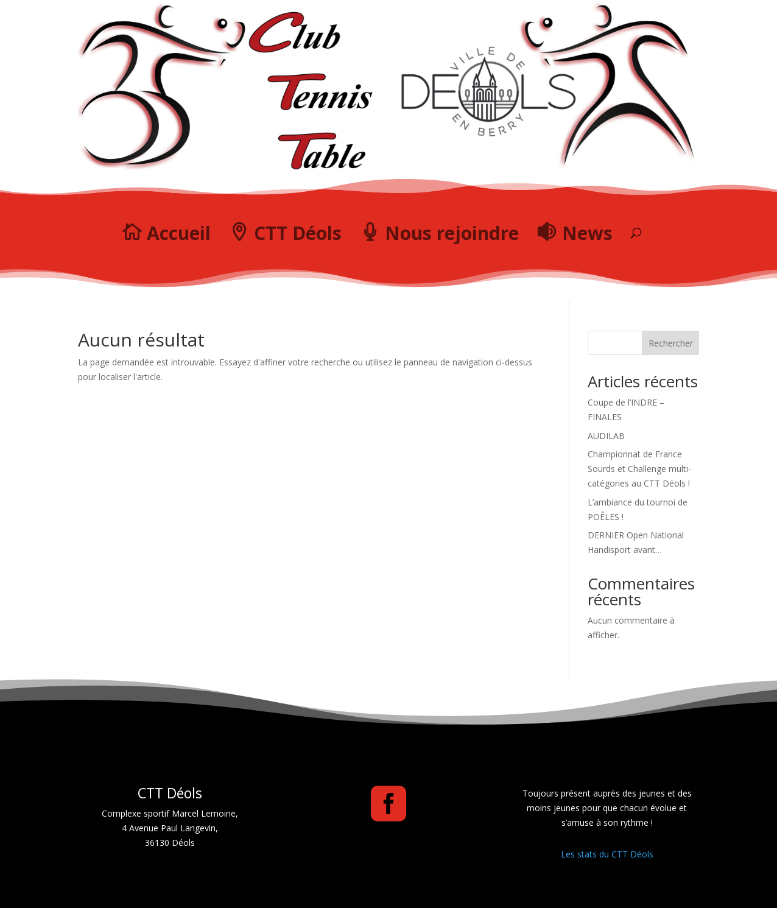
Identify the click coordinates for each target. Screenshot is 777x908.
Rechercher (671, 343)
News (587, 232)
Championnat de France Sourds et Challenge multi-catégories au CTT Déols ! (639, 468)
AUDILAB (606, 436)
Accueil (179, 232)
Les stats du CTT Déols (607, 854)
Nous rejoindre (452, 232)
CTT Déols (298, 232)
